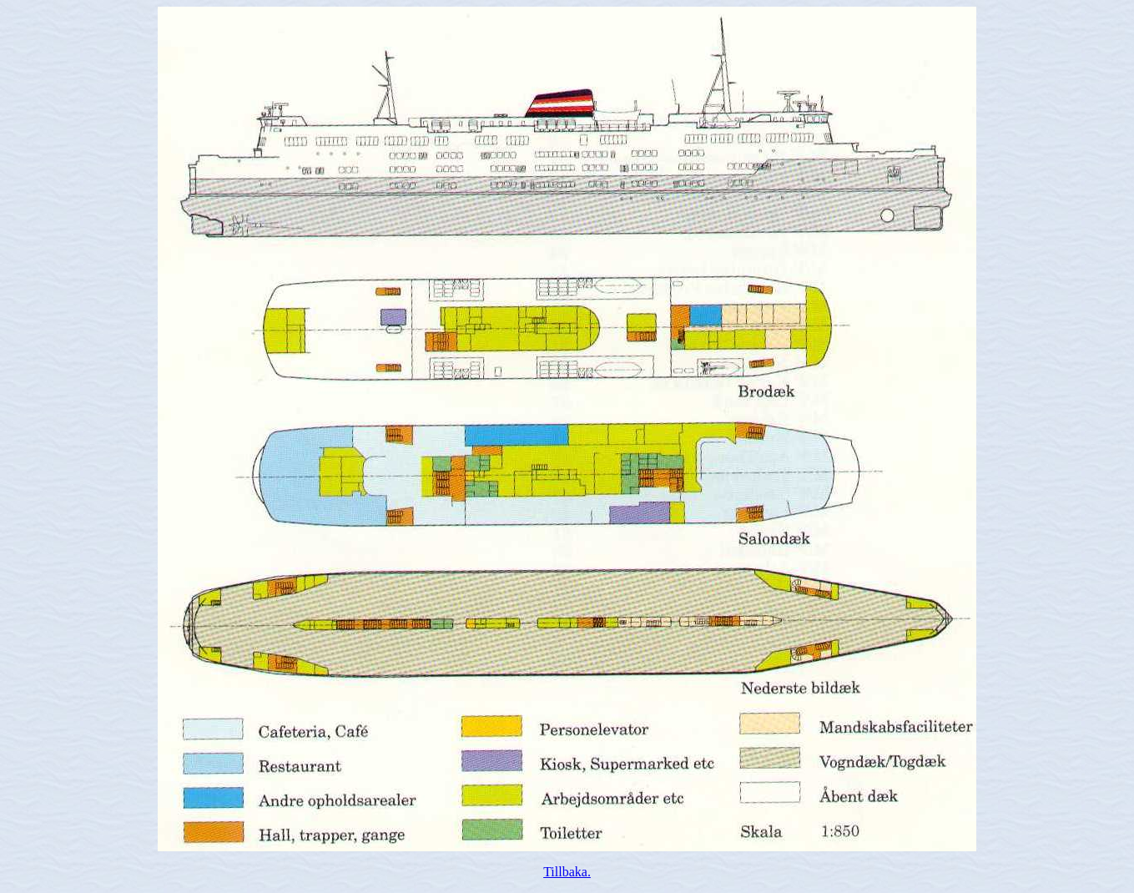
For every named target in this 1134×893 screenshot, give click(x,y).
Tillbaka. (567, 872)
